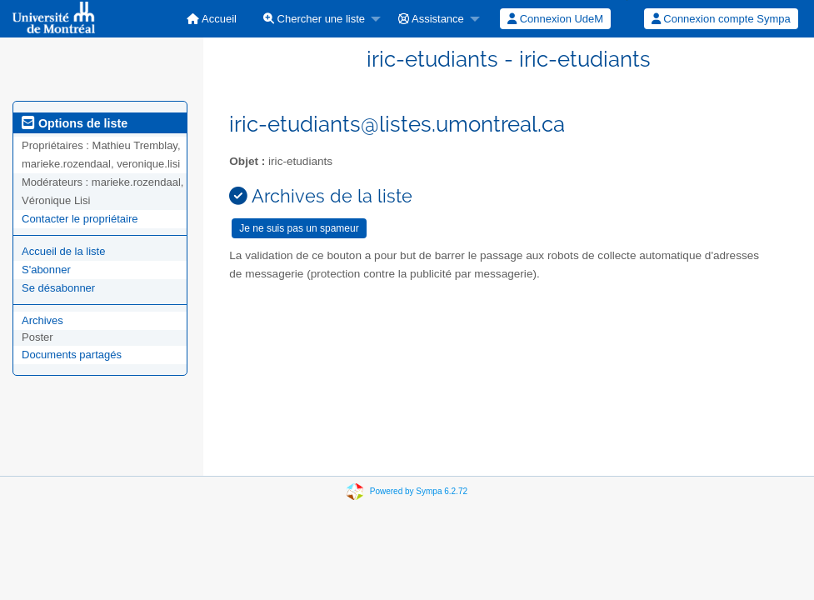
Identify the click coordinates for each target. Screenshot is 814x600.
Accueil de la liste (63, 251)
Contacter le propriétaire (79, 218)
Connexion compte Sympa (721, 18)
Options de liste (74, 123)
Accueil (212, 18)
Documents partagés (72, 354)
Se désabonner (58, 288)
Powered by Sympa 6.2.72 (418, 491)
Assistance (431, 18)
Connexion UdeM (555, 18)
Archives (42, 320)
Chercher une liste (314, 18)
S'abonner (46, 269)
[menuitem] (211, 19)
